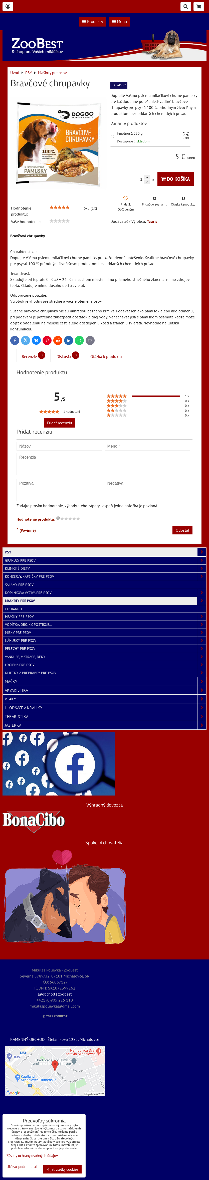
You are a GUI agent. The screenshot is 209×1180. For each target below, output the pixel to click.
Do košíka (175, 179)
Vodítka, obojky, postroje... (105, 625)
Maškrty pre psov (105, 601)
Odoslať (182, 530)
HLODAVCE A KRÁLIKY (105, 707)
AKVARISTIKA (105, 690)
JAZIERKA (105, 725)
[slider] (60, 208)
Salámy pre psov (19, 584)
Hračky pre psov (105, 617)
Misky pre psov (105, 633)
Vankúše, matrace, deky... (105, 657)
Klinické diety (105, 568)
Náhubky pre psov (105, 641)
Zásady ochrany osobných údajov (32, 1155)
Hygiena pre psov (105, 665)
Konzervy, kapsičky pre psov (105, 576)
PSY (105, 552)
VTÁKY (105, 699)
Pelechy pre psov (105, 649)
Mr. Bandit (13, 609)
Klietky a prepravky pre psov (105, 673)
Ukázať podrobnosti (22, 1167)
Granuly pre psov (105, 560)
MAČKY (105, 681)
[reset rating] (58, 518)
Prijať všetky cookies (62, 1169)
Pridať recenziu (59, 422)
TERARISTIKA (105, 716)
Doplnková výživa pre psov (105, 593)
